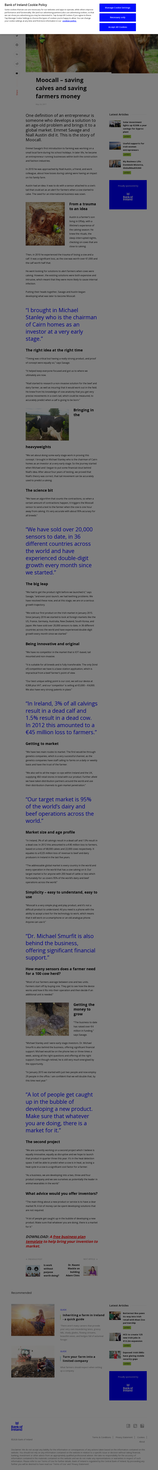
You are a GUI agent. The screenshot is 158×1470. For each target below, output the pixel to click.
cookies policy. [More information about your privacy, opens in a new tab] (69, 21)
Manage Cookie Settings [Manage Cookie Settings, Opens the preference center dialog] (117, 7)
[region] (79, 17)
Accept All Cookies (117, 27)
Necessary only (117, 17)
